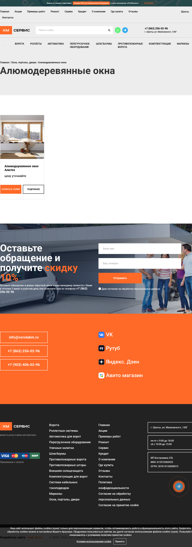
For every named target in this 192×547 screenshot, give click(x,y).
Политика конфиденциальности (113, 485)
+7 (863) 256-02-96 (156, 28)
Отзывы (133, 11)
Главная (4, 11)
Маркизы (183, 43)
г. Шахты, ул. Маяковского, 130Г (161, 32)
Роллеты (36, 43)
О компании (98, 11)
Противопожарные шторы (67, 465)
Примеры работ (36, 11)
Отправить (120, 278)
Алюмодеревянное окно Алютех (21, 168)
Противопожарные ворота (130, 45)
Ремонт (55, 11)
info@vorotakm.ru (24, 337)
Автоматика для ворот (65, 436)
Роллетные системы (63, 431)
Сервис (69, 11)
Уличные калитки (61, 448)
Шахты (185, 11)
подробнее (33, 189)
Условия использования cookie (93, 541)
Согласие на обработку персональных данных (114, 496)
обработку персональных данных (141, 288)
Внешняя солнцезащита (66, 471)
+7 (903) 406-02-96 (24, 365)
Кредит (82, 11)
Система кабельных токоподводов (63, 485)
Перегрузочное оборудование (80, 45)
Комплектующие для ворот (68, 476)
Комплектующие (160, 43)
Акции (18, 11)
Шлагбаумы (104, 43)
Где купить (117, 11)
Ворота (19, 43)
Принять (120, 541)
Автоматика (56, 43)
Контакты (8, 17)
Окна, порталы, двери (64, 499)
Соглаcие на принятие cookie (118, 505)
